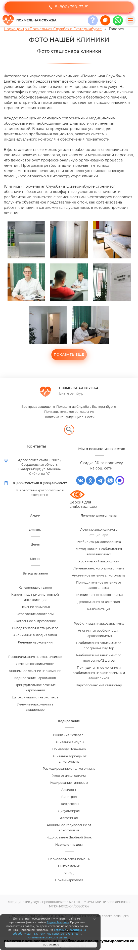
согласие (60, 930)
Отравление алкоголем (35, 614)
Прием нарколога (69, 880)
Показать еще (69, 354)
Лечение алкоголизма (99, 515)
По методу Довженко (69, 749)
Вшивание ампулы (69, 742)
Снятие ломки (69, 866)
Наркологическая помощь (69, 859)
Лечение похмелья (35, 607)
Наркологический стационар (99, 685)
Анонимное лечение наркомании (35, 671)
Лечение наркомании (35, 642)
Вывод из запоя (35, 573)
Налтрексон (69, 804)
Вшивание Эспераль (69, 735)
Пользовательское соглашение (69, 412)
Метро (35, 559)
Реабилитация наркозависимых (99, 623)
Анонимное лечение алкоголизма (98, 575)
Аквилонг (69, 790)
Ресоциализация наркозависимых (35, 657)
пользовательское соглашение (47, 937)
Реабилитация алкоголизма (99, 542)
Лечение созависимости (35, 664)
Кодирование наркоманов (35, 678)
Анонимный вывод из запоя (35, 635)
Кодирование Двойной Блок (69, 837)
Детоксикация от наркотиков (35, 697)
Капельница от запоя (35, 587)
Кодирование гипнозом (69, 783)
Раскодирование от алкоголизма (69, 768)
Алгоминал (69, 818)
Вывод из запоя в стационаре (35, 628)
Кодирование (69, 721)
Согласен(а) (51, 944)
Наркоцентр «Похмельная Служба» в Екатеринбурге (53, 29)
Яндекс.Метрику (58, 922)
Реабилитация (98, 609)
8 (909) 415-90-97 (53, 483)
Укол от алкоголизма (69, 775)
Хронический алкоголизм (98, 561)
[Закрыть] (94, 919)
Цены (35, 544)
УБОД (69, 873)
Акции (35, 515)
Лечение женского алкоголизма (98, 568)
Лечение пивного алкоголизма (98, 595)
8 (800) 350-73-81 (69, 7)
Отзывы (35, 530)
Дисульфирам (69, 811)
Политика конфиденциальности (69, 417)
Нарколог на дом (69, 844)
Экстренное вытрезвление (35, 621)
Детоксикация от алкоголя (98, 602)
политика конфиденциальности (60, 933)
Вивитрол (69, 797)
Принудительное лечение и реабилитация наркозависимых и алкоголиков (98, 673)
